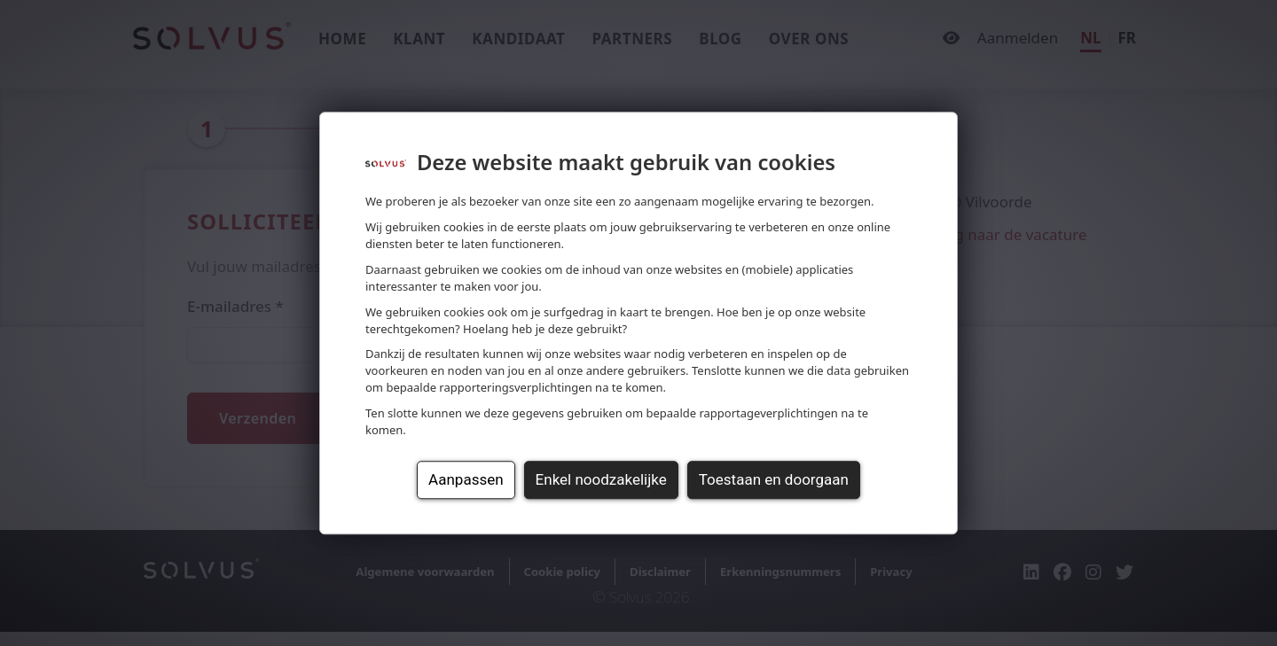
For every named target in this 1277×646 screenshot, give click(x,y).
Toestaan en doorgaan (774, 479)
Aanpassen (465, 479)
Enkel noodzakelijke (601, 479)
